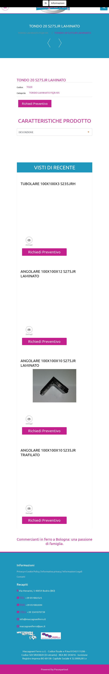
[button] (104, 6)
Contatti (21, 576)
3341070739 (38, 611)
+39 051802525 (33, 597)
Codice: (20, 87)
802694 (38, 604)
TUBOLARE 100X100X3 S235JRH (48, 183)
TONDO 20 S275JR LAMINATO (72, 32)
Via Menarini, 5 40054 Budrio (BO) (37, 590)
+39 (29, 611)
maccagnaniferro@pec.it (32, 626)
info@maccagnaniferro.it (33, 619)
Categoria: (21, 93)
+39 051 (30, 604)
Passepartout (61, 669)
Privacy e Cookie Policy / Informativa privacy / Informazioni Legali (49, 571)
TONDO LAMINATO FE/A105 (33, 32)
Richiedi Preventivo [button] (35, 103)
